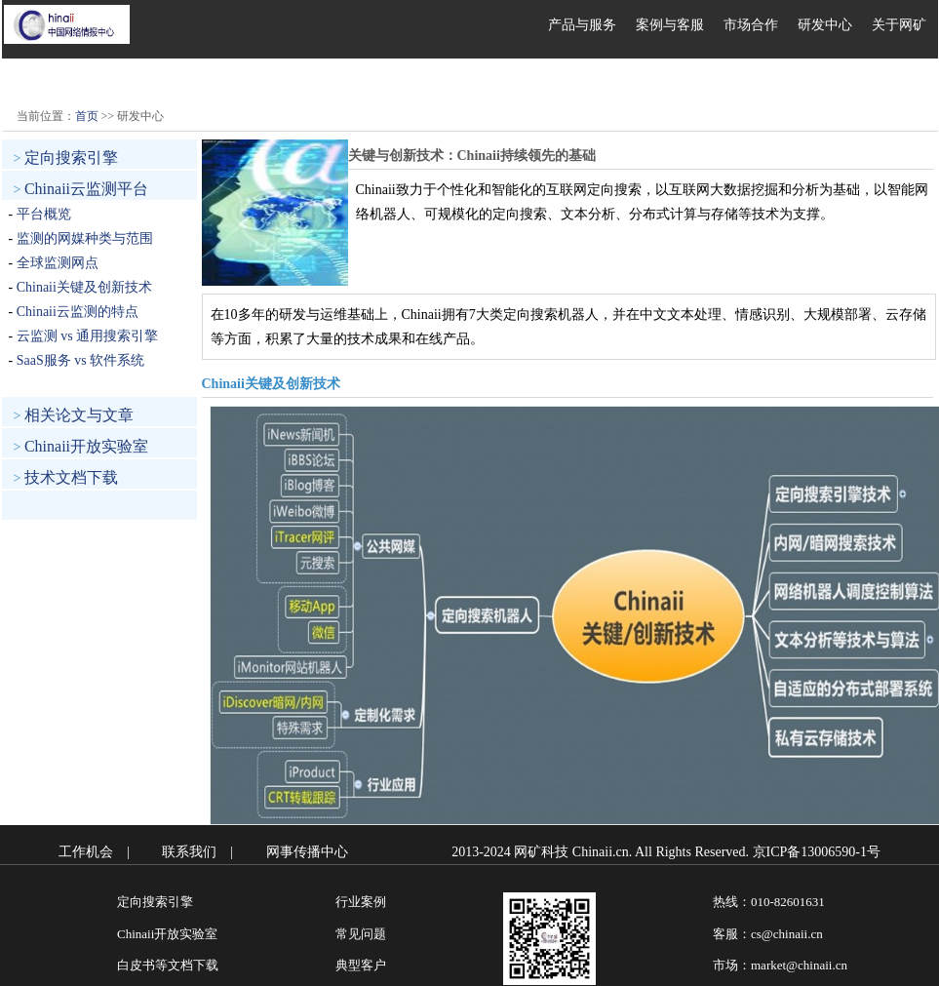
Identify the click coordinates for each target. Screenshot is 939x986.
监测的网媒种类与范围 (85, 238)
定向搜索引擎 (71, 157)
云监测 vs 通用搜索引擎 (87, 336)
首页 (86, 116)
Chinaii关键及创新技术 (84, 287)
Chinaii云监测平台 (86, 188)
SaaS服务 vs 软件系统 (80, 360)
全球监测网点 (57, 263)
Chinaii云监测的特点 (77, 311)
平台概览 (44, 214)
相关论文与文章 (79, 415)
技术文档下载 (71, 477)
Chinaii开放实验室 (86, 446)
